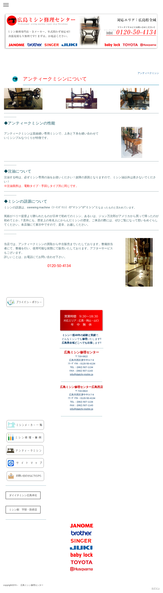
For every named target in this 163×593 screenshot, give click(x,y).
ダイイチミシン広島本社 (23, 495)
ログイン (156, 588)
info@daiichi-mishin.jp (81, 374)
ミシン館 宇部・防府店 (23, 509)
